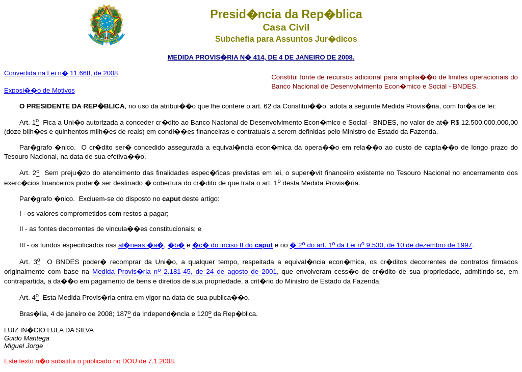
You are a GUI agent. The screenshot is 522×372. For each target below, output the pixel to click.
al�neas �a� (141, 245)
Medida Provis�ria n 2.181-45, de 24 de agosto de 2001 (184, 272)
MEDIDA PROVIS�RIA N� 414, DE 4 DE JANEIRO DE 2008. (261, 57)
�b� (176, 245)
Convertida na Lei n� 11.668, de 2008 (61, 73)
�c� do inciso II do (232, 245)
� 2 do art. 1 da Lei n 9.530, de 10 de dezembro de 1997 (381, 245)
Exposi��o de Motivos (39, 90)
